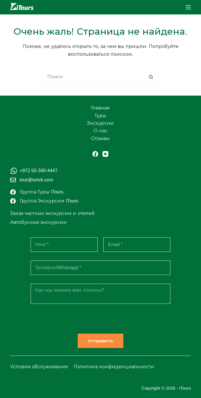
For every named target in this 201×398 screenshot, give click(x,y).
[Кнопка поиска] (151, 77)
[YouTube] (105, 154)
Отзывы (100, 138)
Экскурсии (100, 123)
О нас (100, 130)
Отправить (100, 340)
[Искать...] (93, 77)
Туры (100, 115)
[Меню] (188, 7)
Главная (100, 107)
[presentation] (74, 322)
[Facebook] (95, 154)
